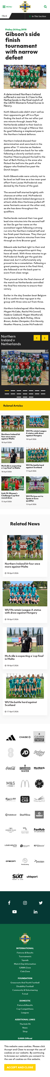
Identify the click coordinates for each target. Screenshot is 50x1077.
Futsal (25, 993)
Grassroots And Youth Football (25, 982)
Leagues (25, 1012)
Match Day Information (25, 963)
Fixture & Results (25, 1005)
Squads (25, 960)
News (25, 1027)
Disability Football (25, 986)
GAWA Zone (25, 967)
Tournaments (25, 956)
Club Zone (25, 971)
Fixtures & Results (25, 952)
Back (4, 15)
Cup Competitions (25, 1008)
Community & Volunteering (25, 990)
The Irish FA (25, 1024)
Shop (25, 1031)
